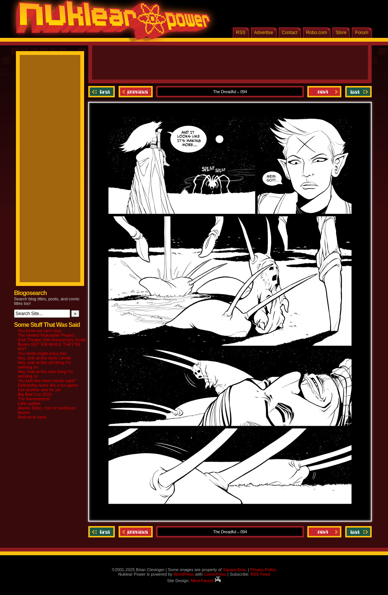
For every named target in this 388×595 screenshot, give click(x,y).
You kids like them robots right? (46, 380)
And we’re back (32, 417)
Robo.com (316, 32)
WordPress (184, 574)
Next (324, 91)
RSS (241, 32)
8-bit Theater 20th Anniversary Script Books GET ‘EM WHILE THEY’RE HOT (51, 344)
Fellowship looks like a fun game (48, 385)
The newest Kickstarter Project (46, 335)
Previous (136, 91)
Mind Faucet (206, 580)
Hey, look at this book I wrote (44, 358)
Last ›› (357, 91)
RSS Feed (260, 574)
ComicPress (215, 574)
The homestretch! (34, 399)
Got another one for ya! (39, 389)
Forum (361, 32)
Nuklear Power (110, 22)
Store (341, 32)
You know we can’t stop (39, 330)
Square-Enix (234, 569)
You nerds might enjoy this (42, 353)
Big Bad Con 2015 (35, 394)
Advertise (263, 32)
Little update (29, 403)
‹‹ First (102, 91)
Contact (289, 32)
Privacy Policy (263, 569)
